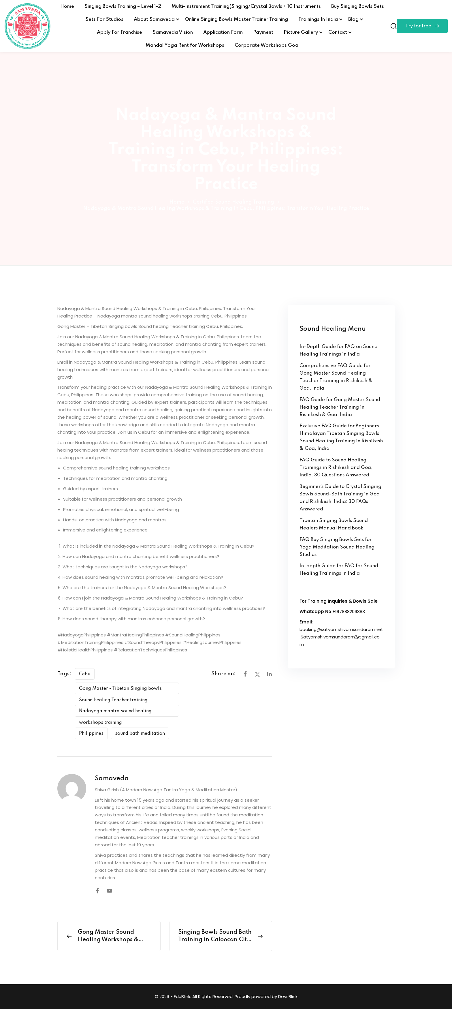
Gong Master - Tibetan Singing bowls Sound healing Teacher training (120, 690)
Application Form (223, 32)
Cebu (84, 674)
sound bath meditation (140, 733)
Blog (353, 19)
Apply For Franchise (119, 32)
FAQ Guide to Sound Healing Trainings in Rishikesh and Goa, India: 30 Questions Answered (336, 468)
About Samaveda (154, 19)
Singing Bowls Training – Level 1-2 (122, 6)
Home (67, 6)
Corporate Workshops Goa (266, 45)
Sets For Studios (104, 19)
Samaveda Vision (172, 32)
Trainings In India (318, 19)
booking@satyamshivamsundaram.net (341, 629)
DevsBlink (287, 996)
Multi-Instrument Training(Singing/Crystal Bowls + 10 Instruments (246, 6)
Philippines (91, 733)
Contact (337, 32)
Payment (263, 32)
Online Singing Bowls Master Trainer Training (236, 19)
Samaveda (112, 778)
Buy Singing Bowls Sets (357, 6)
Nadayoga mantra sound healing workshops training (115, 713)
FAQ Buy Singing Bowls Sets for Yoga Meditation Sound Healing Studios (337, 547)
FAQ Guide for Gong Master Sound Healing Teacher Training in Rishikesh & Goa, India (340, 407)
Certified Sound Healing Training (233, 202)
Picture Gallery (301, 32)
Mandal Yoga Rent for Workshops (185, 45)
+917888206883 (348, 611)
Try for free (422, 26)
